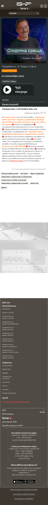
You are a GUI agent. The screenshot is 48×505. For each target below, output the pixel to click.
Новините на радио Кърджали (9, 346)
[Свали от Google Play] (29, 481)
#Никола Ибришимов (10, 174)
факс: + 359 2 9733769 (24, 454)
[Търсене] (37, 13)
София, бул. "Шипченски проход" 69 (24, 449)
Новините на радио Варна (7, 334)
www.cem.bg (24, 458)
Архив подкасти (9, 393)
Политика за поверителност (24, 494)
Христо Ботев (8, 313)
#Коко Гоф (34, 183)
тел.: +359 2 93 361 (24, 438)
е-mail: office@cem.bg (24, 456)
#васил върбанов (37, 174)
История (6, 382)
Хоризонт (6, 309)
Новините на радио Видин (8, 340)
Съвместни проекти (7, 378)
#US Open (24, 174)
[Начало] (24, 4)
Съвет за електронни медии (16, 402)
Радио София (28, 66)
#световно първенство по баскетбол (17, 177)
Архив (5, 398)
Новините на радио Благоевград (10, 323)
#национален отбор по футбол (14, 180)
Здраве (5, 373)
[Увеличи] (41, 113)
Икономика (7, 366)
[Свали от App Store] (18, 481)
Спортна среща (9, 81)
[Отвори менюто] (2, 5)
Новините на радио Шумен (8, 357)
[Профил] (45, 6)
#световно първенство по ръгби (15, 183)
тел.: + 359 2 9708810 (24, 451)
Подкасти (7, 362)
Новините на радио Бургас (8, 329)
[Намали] (45, 113)
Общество (6, 369)
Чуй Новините (9, 306)
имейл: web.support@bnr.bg (24, 440)
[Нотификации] (41, 6)
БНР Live (6, 302)
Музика (5, 389)
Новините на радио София (8, 317)
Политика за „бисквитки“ (24, 499)
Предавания (9, 66)
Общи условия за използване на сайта (24, 489)
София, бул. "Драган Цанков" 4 (24, 435)
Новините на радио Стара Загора (10, 351)
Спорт (4, 386)
